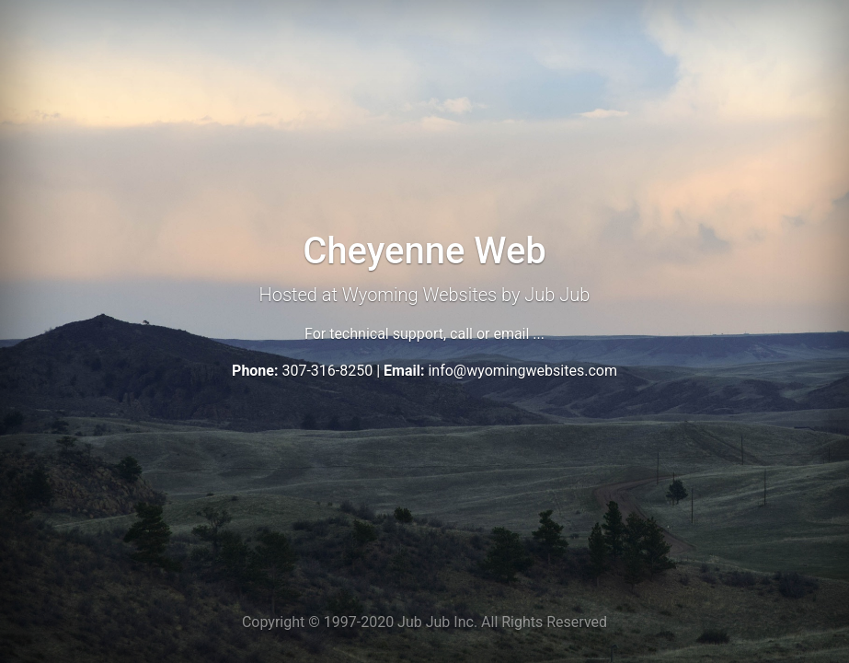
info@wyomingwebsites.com (522, 370)
